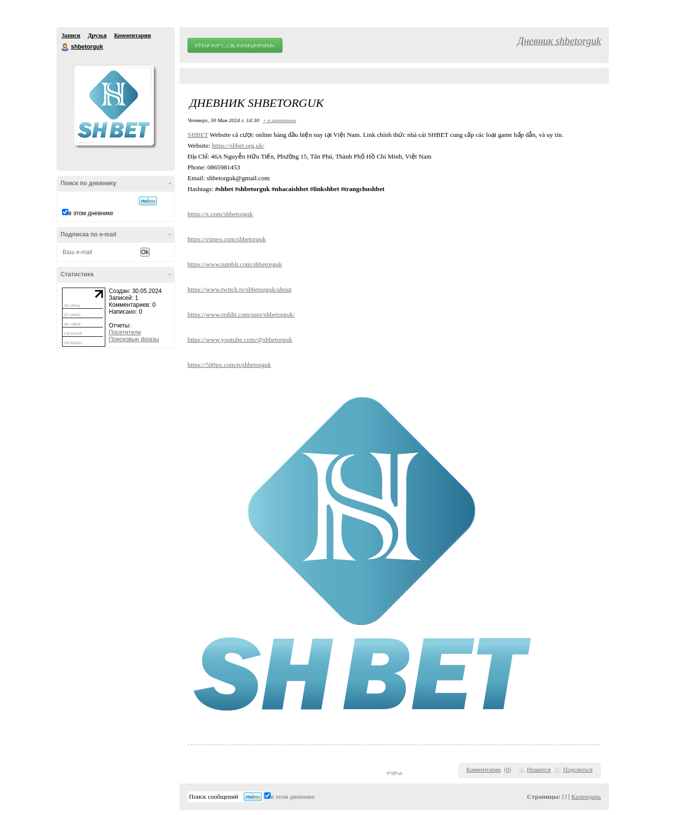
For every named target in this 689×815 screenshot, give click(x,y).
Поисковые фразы (134, 339)
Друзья (97, 35)
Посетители (125, 332)
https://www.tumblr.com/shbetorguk (235, 264)
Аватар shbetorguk (114, 105)
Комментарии (132, 35)
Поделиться (578, 769)
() (507, 769)
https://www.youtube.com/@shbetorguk (240, 339)
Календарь (586, 796)
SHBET (198, 134)
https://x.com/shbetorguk (220, 214)
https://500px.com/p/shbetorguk (229, 364)
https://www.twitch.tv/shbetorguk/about (239, 289)
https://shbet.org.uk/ (238, 145)
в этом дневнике (90, 213)
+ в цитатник (279, 120)
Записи (71, 35)
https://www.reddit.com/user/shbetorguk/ (241, 314)
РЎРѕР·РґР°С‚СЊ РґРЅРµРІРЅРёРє (235, 45)
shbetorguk (65, 47)
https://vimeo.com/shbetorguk (227, 239)
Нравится (539, 769)
